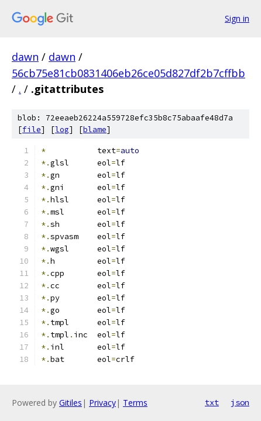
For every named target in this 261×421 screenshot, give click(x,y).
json (240, 402)
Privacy (102, 402)
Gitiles (70, 402)
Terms (135, 402)
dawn (25, 57)
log (62, 129)
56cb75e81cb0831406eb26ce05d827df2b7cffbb (128, 73)
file (31, 129)
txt (212, 402)
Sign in (237, 18)
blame (95, 129)
